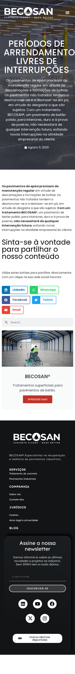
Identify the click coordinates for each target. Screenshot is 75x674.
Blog (13, 528)
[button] (15, 290)
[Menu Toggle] (67, 12)
